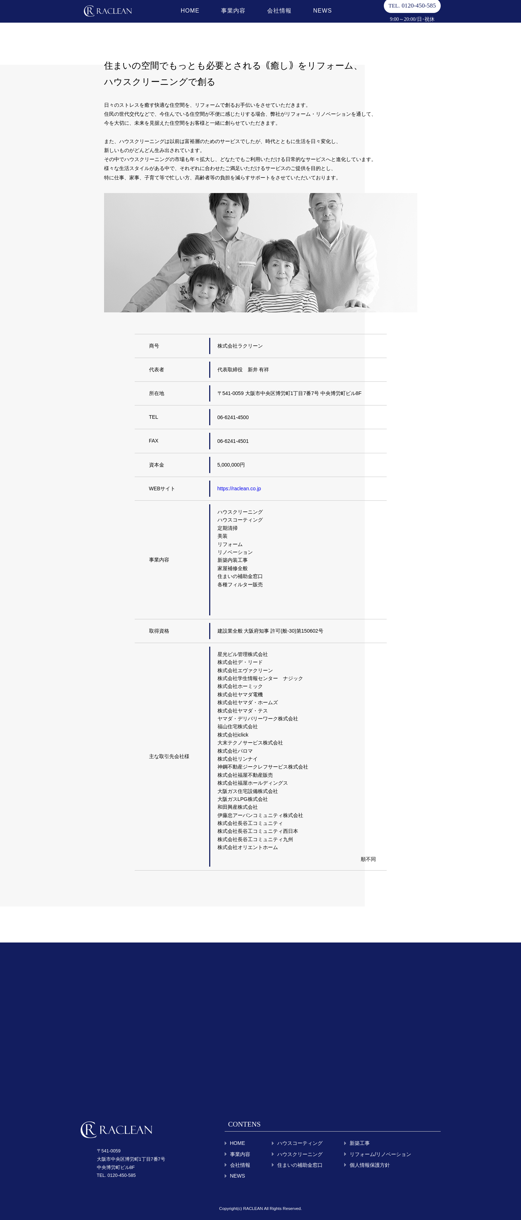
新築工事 (360, 1143)
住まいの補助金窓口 (300, 1165)
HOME (184, 18)
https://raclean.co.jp (239, 488)
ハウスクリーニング (300, 1154)
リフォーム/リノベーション (381, 1154)
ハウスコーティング (300, 1143)
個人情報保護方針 (370, 1165)
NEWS (317, 18)
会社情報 (274, 18)
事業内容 (228, 18)
